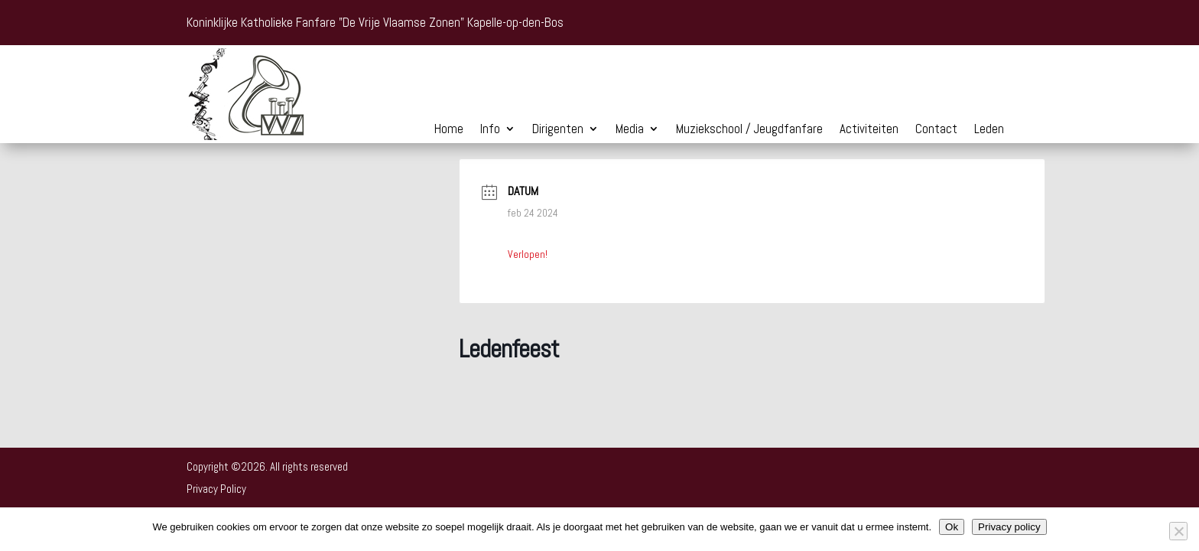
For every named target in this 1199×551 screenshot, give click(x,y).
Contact (936, 130)
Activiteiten (869, 130)
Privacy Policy (216, 488)
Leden (989, 130)
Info (490, 130)
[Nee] (1178, 531)
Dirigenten (557, 130)
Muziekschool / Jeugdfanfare (749, 130)
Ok (951, 527)
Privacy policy (1009, 527)
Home (448, 130)
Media (630, 130)
